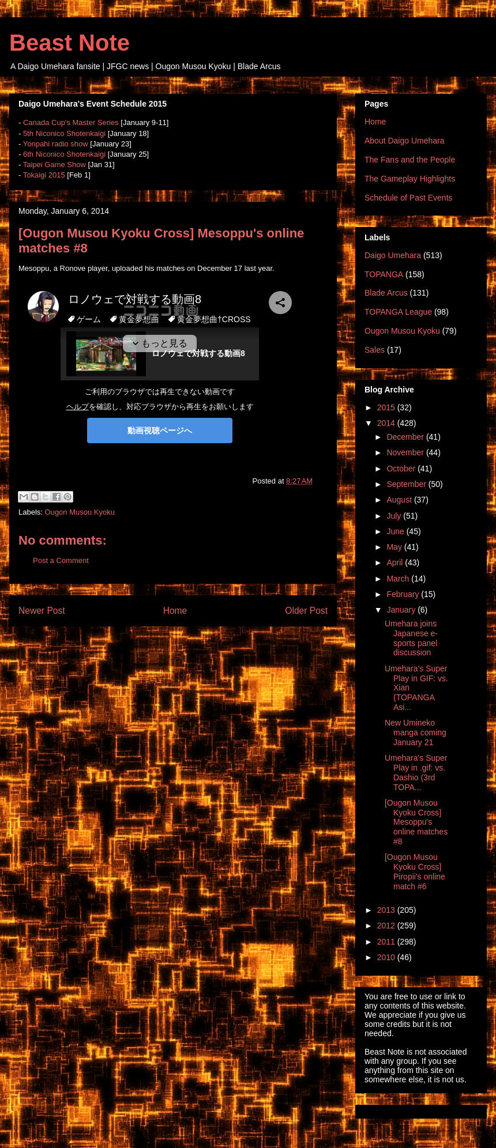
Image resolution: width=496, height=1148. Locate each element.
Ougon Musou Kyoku (80, 512)
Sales (375, 349)
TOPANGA (384, 274)
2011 (387, 941)
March (398, 578)
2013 (387, 910)
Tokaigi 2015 (44, 175)
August (400, 499)
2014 (387, 423)
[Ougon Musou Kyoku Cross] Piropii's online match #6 (415, 871)
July (394, 515)
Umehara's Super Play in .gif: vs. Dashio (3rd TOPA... (416, 772)
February (403, 594)
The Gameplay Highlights (410, 178)
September (407, 484)
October (402, 468)
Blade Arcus (386, 292)
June (396, 531)
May (395, 547)
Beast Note (69, 42)
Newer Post (41, 610)
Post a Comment (61, 560)
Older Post (306, 610)
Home (175, 610)
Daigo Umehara (393, 255)
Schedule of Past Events (409, 197)
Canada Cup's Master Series (71, 122)
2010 (387, 957)
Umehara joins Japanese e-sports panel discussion (411, 638)
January (402, 609)
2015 (387, 407)
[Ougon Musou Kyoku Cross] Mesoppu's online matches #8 (416, 822)
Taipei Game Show (54, 164)
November (406, 452)
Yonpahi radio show (55, 143)
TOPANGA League (398, 311)
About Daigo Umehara (405, 140)
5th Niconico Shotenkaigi (64, 133)
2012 (387, 925)
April (395, 562)
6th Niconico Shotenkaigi (64, 154)
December (406, 436)
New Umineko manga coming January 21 (415, 732)
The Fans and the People (410, 159)
